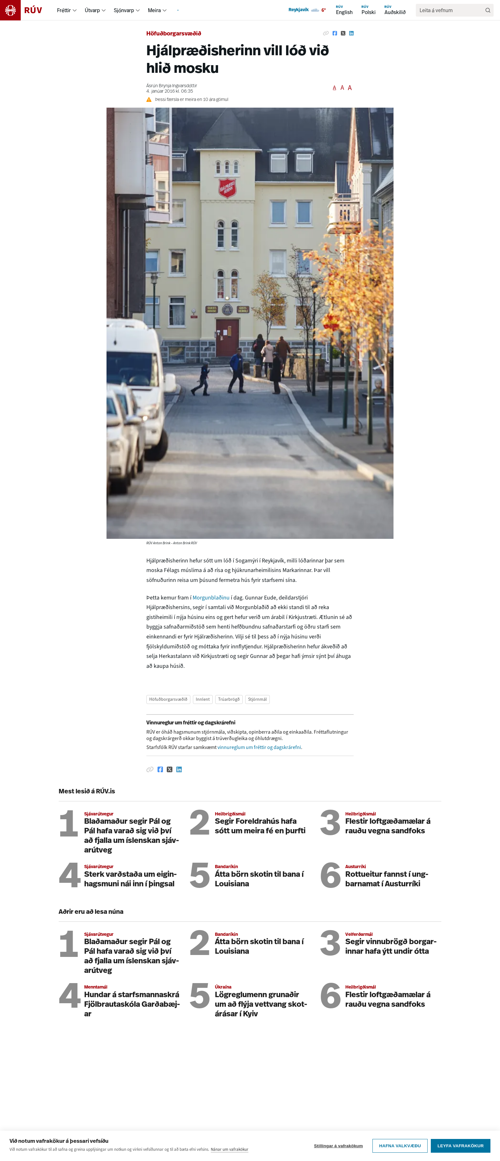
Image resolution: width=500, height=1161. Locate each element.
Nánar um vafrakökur (229, 1157)
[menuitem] (74, 10)
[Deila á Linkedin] (351, 33)
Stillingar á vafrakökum (338, 1153)
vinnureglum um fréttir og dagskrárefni (259, 747)
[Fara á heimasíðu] (26, 10)
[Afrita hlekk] (326, 33)
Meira (154, 10)
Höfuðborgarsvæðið (173, 34)
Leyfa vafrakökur (461, 1153)
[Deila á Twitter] (343, 33)
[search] (451, 10)
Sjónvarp (124, 10)
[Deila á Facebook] (335, 33)
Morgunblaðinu (212, 597)
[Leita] (488, 10)
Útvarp (92, 10)
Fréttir (64, 10)
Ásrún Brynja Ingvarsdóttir (171, 86)
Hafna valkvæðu (400, 1153)
